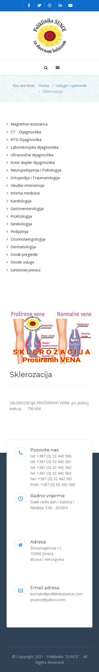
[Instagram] (50, 5)
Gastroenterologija (27, 208)
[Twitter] (39, 5)
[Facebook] (29, 5)
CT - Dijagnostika (26, 131)
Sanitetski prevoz (25, 269)
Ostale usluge (22, 262)
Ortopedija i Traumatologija (35, 177)
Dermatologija (23, 246)
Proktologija (21, 216)
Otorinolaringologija (28, 239)
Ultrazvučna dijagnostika (32, 154)
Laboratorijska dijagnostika (34, 147)
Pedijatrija (19, 231)
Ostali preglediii (24, 254)
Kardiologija (21, 200)
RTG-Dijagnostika (26, 139)
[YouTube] (71, 5)
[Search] (45, 67)
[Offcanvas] (57, 67)
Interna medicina (25, 193)
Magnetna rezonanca (29, 123)
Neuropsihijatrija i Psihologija (36, 170)
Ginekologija (21, 223)
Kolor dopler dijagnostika (33, 162)
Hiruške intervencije (27, 185)
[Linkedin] (60, 5)
